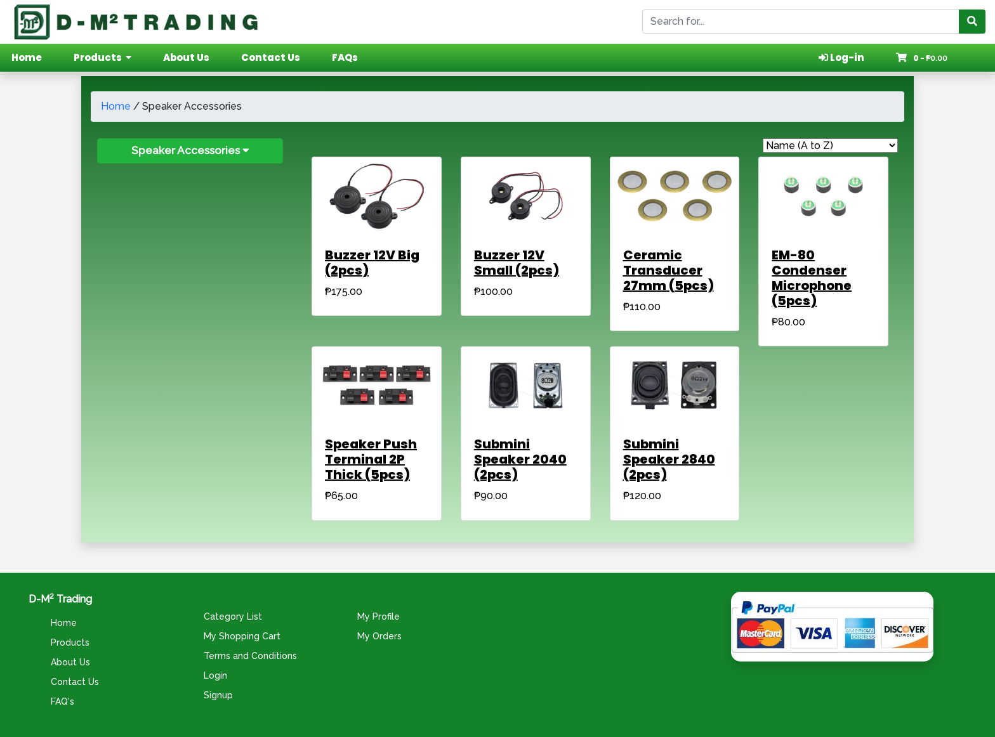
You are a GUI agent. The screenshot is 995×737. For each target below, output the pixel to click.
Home (116, 106)
